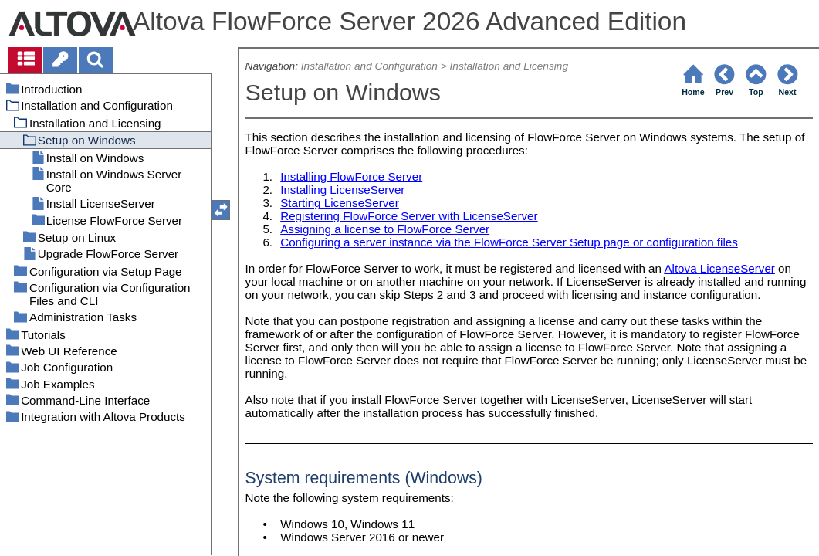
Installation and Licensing (508, 66)
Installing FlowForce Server (351, 176)
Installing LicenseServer (342, 189)
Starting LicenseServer (339, 202)
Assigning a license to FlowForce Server (384, 229)
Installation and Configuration (369, 66)
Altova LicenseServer (719, 268)
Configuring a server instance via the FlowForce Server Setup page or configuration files (509, 242)
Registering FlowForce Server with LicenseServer (408, 215)
